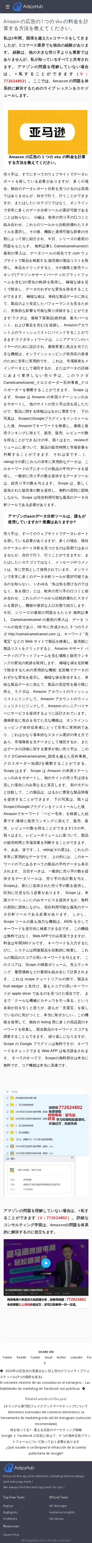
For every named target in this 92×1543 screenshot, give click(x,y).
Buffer (61, 1357)
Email (48, 1357)
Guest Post (11, 1535)
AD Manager (58, 1506)
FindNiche (10, 1519)
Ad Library (56, 1519)
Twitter (7, 1357)
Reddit (21, 1357)
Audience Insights (62, 1512)
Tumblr (35, 1357)
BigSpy (8, 1506)
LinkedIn (77, 1357)
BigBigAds (10, 1512)
